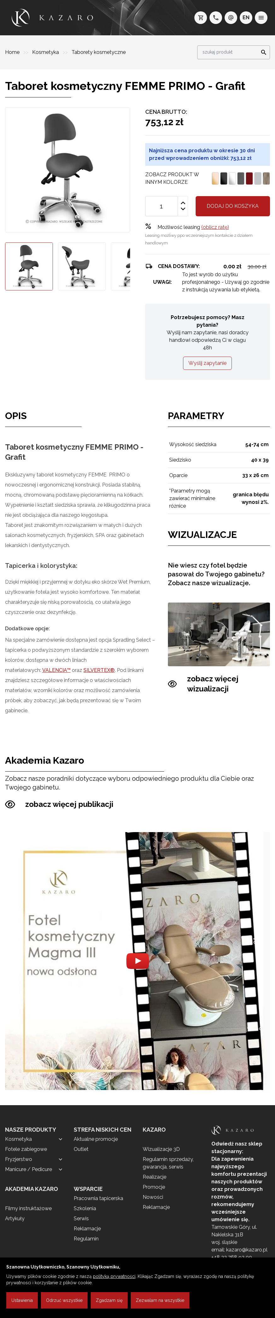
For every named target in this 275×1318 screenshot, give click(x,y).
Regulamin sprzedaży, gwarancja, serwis (168, 1163)
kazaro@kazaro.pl (246, 1250)
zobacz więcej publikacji (59, 804)
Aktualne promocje (96, 1139)
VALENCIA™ (56, 670)
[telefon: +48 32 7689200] (215, 17)
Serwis (81, 1219)
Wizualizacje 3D (161, 1149)
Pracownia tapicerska (98, 1198)
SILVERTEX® (99, 670)
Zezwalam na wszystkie (160, 1300)
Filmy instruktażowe (28, 1208)
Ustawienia (22, 1300)
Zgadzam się (109, 1300)
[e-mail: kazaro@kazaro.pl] (231, 17)
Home (13, 52)
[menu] (261, 17)
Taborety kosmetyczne (99, 52)
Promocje (154, 1187)
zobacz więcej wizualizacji (203, 684)
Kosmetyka (46, 52)
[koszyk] (200, 17)
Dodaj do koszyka (233, 206)
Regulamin (86, 1239)
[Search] (261, 52)
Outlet (81, 1149)
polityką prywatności (114, 1276)
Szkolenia (85, 1208)
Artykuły (15, 1219)
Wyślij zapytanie (207, 363)
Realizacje (154, 1177)
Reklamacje (87, 1229)
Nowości (153, 1197)
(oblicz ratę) (215, 227)
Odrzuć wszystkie (64, 1300)
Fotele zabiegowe (26, 1149)
